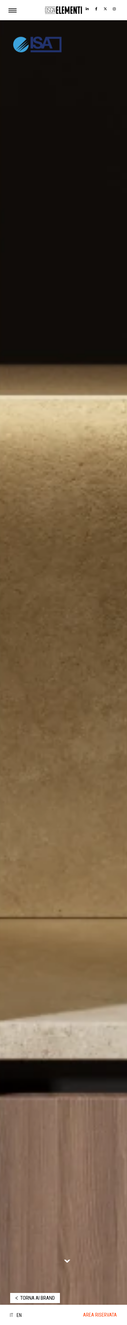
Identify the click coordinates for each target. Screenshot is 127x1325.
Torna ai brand (37, 1298)
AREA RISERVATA (100, 1315)
